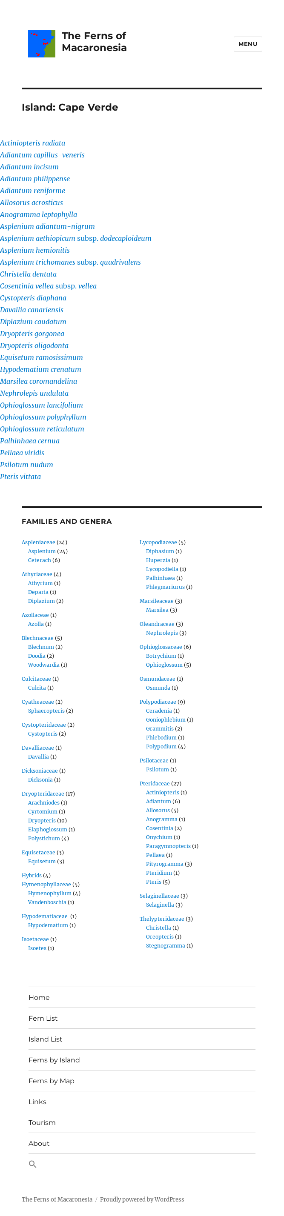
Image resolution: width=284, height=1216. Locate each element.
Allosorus (158, 810)
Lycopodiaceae (158, 542)
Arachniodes (44, 802)
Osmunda (158, 688)
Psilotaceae (154, 760)
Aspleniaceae (38, 542)
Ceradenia (159, 711)
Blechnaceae (38, 638)
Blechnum (41, 647)
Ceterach (39, 560)
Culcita (37, 688)
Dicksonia (40, 779)
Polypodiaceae (158, 702)
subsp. (76, 238)
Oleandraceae (157, 624)
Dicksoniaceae (40, 771)
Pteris (153, 882)
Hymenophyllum (50, 893)
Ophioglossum (164, 665)
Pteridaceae (155, 783)
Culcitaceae (36, 679)
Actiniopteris (162, 792)
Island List (46, 1039)
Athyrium (40, 583)
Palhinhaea (160, 578)
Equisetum (42, 861)
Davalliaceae (38, 748)
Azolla (36, 624)
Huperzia (158, 560)
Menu (247, 43)
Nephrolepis (162, 633)
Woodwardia (44, 665)
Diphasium (160, 551)
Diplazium (41, 601)
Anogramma (162, 819)
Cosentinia (159, 828)
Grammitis (160, 728)
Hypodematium (48, 925)
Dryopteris (42, 820)
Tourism (42, 1123)
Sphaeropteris (46, 711)
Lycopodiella (162, 569)
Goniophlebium (166, 719)
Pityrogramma (165, 864)
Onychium (159, 837)
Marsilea (157, 610)
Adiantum (158, 801)
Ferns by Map (52, 1081)
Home (39, 997)
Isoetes (37, 948)
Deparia (38, 592)
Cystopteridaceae (44, 725)
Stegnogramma (165, 945)
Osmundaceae (157, 679)
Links (37, 1102)
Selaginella (160, 905)
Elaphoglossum (47, 829)
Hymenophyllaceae (46, 884)
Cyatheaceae (38, 702)
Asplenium (42, 551)
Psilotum (157, 769)
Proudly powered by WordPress (142, 1199)
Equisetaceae (38, 852)
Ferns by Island (54, 1060)
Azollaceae (35, 615)
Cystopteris (42, 734)
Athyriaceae (37, 574)
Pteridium (159, 873)
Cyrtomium (42, 811)
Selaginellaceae (159, 896)
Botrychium (161, 656)
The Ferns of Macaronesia (94, 42)
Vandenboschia (47, 902)
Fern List (43, 1018)
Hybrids (32, 875)
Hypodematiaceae (45, 916)
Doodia (37, 656)
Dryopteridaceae (43, 794)
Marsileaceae (157, 601)
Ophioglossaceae (161, 647)
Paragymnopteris (168, 846)
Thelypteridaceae (162, 919)
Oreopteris (160, 936)
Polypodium (161, 746)
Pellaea (155, 855)
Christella (158, 928)
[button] (142, 1165)
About (39, 1143)
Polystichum (44, 838)
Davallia (38, 757)
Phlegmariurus (165, 587)
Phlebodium (161, 737)
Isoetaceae (35, 939)
